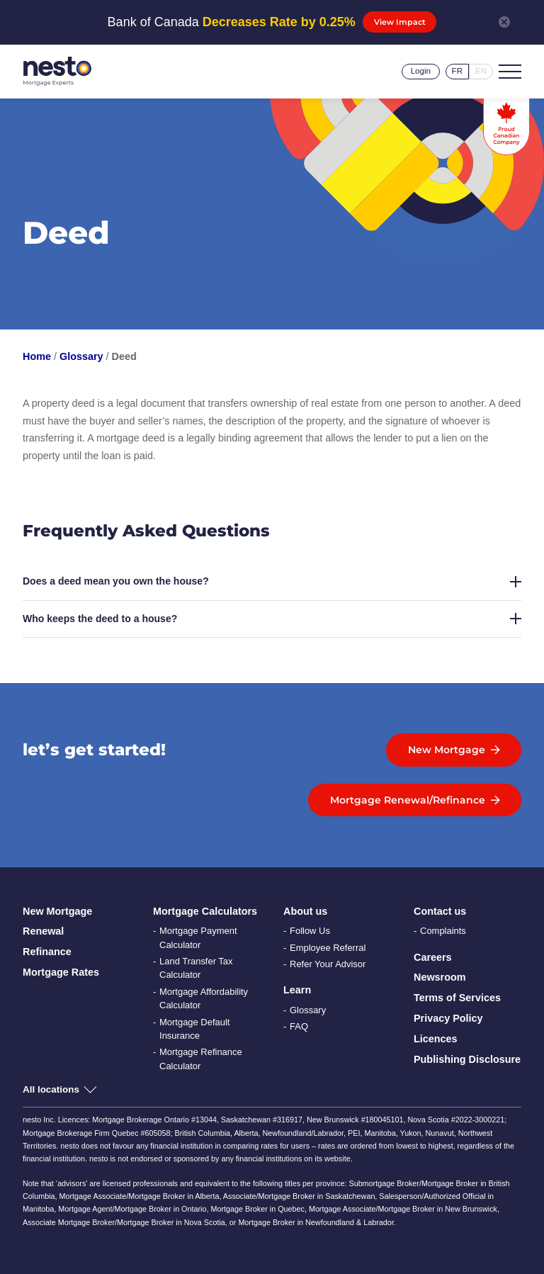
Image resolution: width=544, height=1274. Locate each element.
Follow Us (310, 930)
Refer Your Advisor (328, 964)
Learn (297, 990)
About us (305, 911)
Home (37, 356)
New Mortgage (57, 911)
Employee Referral (328, 947)
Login (421, 71)
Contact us (440, 911)
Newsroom (440, 977)
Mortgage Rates (61, 972)
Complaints (443, 930)
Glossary (81, 356)
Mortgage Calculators (205, 911)
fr (457, 71)
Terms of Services (457, 997)
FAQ (299, 1026)
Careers (433, 957)
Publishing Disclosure (467, 1059)
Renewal (43, 931)
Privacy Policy (448, 1018)
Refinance (47, 951)
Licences (436, 1038)
